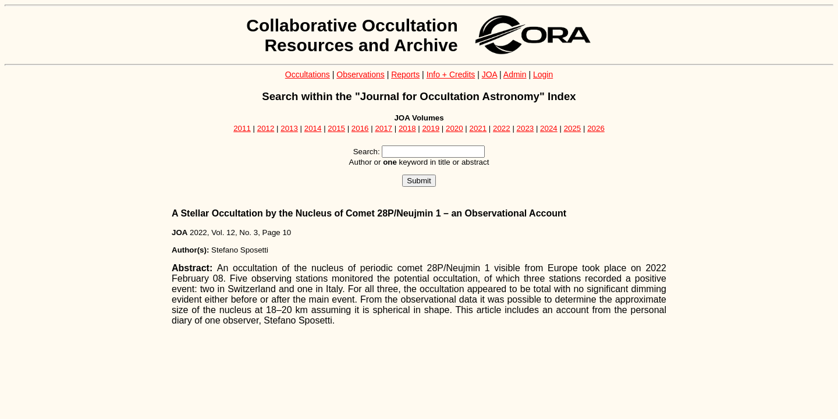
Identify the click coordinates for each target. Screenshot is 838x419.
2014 (313, 128)
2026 (596, 128)
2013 (289, 128)
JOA (489, 74)
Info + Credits (451, 74)
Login (543, 74)
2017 (383, 128)
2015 (336, 128)
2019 (430, 128)
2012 (266, 128)
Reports (405, 74)
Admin (515, 74)
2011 (242, 128)
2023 (525, 128)
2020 (454, 128)
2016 (360, 128)
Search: (366, 151)
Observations (360, 74)
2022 (501, 128)
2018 (407, 128)
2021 (478, 128)
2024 (549, 128)
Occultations (307, 74)
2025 (572, 128)
